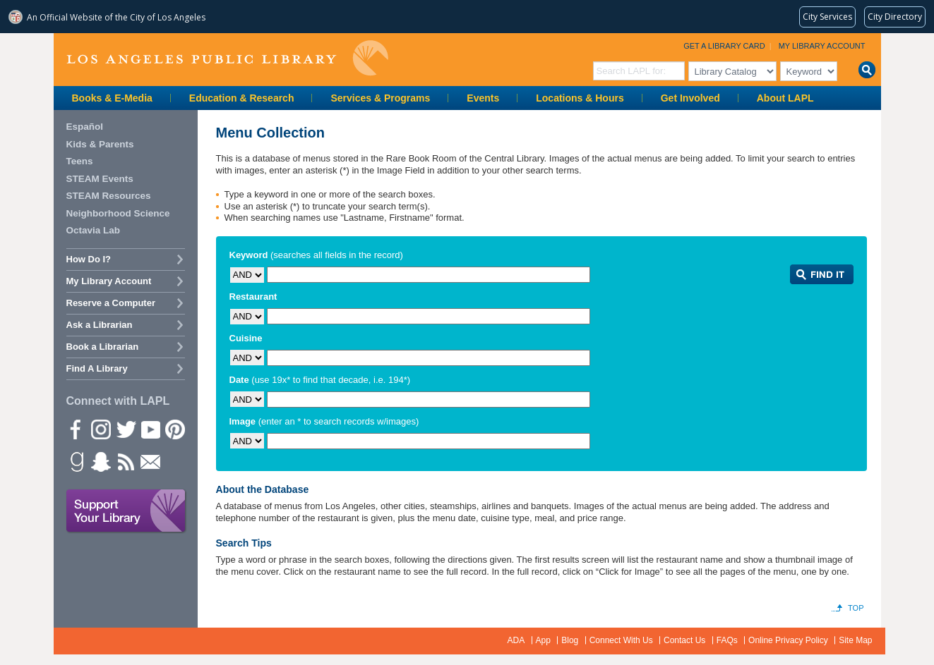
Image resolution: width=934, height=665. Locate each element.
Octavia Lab (93, 230)
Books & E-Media (112, 98)
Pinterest (174, 428)
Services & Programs (380, 98)
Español (85, 126)
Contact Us (684, 640)
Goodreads (75, 461)
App (543, 640)
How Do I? (89, 259)
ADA (516, 640)
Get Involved (690, 98)
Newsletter (149, 461)
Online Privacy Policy (788, 640)
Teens (79, 161)
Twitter (125, 428)
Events (483, 98)
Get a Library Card (724, 46)
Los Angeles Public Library (227, 58)
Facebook (75, 428)
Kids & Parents (100, 144)
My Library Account (822, 46)
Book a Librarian (102, 346)
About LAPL (785, 98)
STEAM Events (99, 178)
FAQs (727, 640)
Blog (569, 640)
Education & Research (241, 98)
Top (855, 608)
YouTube (149, 428)
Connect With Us (621, 640)
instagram (100, 428)
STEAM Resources (108, 195)
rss (125, 461)
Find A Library (97, 368)
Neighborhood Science (118, 213)
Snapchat (100, 461)
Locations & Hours (579, 98)
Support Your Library (126, 511)
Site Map (855, 640)
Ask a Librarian (99, 324)
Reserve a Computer (110, 303)
